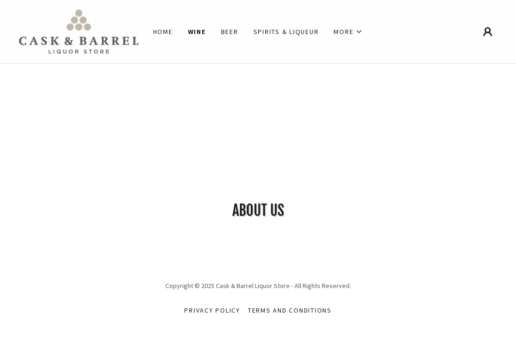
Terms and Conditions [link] (290, 310)
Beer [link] (229, 31)
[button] (348, 31)
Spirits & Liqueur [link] (286, 31)
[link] (79, 30)
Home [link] (163, 31)
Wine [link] (197, 31)
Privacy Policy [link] (212, 310)
